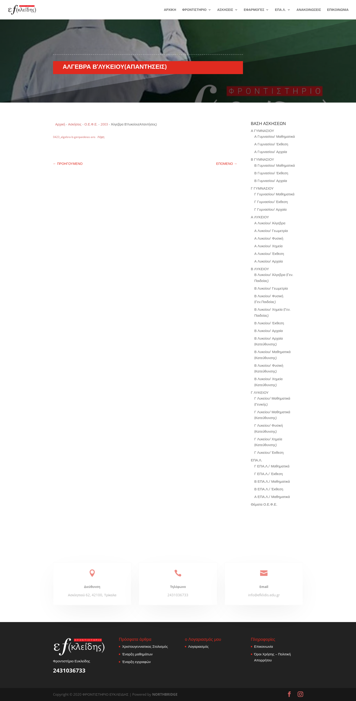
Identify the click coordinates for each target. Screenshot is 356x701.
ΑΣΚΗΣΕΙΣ (225, 10)
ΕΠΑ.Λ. (280, 10)
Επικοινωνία (263, 646)
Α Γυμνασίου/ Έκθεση (271, 144)
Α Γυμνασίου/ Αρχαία (270, 151)
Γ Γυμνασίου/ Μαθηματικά (274, 194)
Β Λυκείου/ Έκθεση (269, 323)
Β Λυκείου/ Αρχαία (268, 330)
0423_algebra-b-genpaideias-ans (74, 137)
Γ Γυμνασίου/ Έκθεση (271, 201)
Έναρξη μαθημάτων (137, 654)
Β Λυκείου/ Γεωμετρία (271, 288)
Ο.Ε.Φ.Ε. (91, 124)
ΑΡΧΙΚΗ (170, 10)
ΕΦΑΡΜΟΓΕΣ (254, 10)
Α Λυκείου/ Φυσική (268, 238)
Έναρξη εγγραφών (136, 661)
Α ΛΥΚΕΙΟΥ (260, 217)
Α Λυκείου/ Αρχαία (268, 261)
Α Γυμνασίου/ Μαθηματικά (274, 136)
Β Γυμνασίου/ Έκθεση (271, 173)
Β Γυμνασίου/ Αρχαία (270, 180)
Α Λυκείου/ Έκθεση (269, 253)
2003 (104, 124)
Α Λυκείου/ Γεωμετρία (271, 230)
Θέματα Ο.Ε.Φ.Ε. (264, 504)
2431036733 (69, 670)
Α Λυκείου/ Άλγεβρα (269, 223)
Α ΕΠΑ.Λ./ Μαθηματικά (272, 496)
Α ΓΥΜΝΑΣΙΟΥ (262, 130)
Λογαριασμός (198, 646)
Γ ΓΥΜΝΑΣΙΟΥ (262, 188)
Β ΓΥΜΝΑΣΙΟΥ (262, 159)
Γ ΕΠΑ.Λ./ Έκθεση (268, 473)
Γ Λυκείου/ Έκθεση (269, 452)
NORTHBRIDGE (164, 694)
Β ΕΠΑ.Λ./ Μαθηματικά (272, 481)
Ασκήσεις (75, 124)
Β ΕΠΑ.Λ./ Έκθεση (268, 489)
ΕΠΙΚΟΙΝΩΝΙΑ (338, 10)
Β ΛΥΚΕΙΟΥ (260, 268)
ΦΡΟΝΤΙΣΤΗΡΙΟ (194, 10)
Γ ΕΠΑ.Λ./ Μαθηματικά (272, 466)
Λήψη (101, 137)
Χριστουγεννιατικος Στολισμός (145, 646)
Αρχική (60, 124)
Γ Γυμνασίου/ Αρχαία (270, 209)
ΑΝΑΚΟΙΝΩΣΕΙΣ (308, 10)
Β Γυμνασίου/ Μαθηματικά (274, 165)
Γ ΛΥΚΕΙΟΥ (260, 392)
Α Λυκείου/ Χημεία (268, 246)
